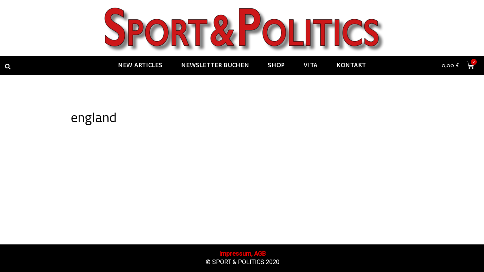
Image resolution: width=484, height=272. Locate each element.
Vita (311, 65)
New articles (140, 65)
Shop (276, 65)
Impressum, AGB (242, 253)
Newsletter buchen (215, 65)
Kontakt (351, 65)
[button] (7, 66)
